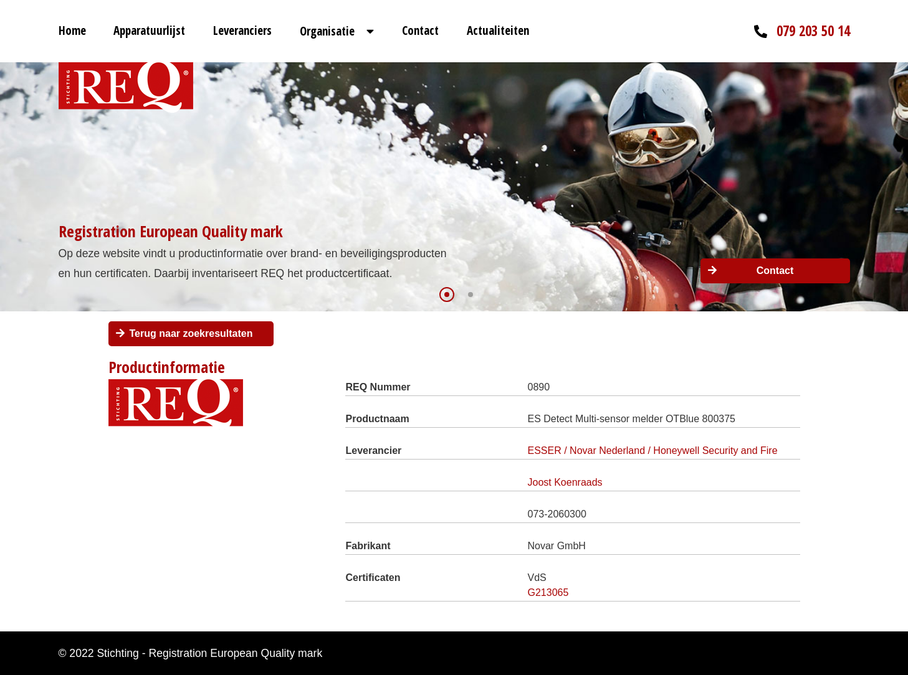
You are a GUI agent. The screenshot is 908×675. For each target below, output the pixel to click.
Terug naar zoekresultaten (191, 333)
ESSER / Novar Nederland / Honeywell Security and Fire (653, 450)
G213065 (548, 592)
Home (72, 30)
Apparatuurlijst (149, 30)
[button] (446, 294)
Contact (420, 30)
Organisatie (327, 31)
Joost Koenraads (565, 482)
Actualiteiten (498, 30)
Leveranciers (242, 30)
